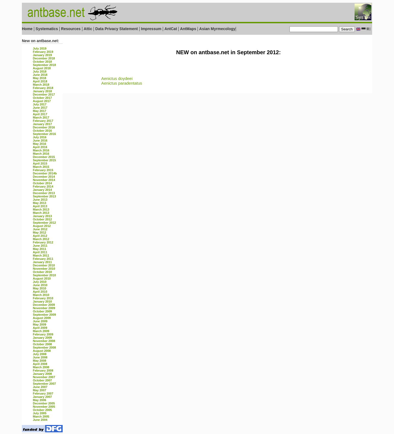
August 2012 (42, 226)
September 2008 (44, 347)
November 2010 (44, 268)
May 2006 (39, 400)
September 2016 (44, 134)
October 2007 (42, 380)
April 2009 (40, 327)
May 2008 (39, 360)
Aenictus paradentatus (121, 83)
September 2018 (44, 65)
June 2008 (40, 357)
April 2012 (40, 235)
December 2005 (44, 403)
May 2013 (39, 203)
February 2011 (43, 258)
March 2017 (41, 117)
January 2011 (42, 262)
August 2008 (42, 350)
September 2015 (44, 160)
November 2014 (44, 180)
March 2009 (41, 331)
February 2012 (43, 242)
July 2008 (40, 354)
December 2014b (45, 173)
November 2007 (44, 377)
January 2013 (42, 216)
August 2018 (42, 68)
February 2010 (43, 298)
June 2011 (40, 245)
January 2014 (42, 189)
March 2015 (41, 166)
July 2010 (40, 281)
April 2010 (40, 291)
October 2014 (42, 183)
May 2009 (39, 324)
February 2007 (43, 393)
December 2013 (44, 193)
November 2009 (44, 308)
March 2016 (41, 150)
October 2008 (42, 344)
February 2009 (43, 334)
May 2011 (39, 249)
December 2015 (44, 157)
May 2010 (39, 288)
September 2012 (44, 222)
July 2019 (40, 48)
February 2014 (43, 186)
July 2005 (40, 413)
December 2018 (44, 58)
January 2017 (42, 124)
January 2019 (42, 55)
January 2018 (42, 91)
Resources (71, 29)
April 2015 (40, 163)
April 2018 (40, 81)
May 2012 (39, 232)
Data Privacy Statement (116, 29)
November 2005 (44, 406)
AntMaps (188, 29)
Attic (88, 29)
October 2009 (42, 311)
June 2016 (40, 140)
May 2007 (39, 390)
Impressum (151, 29)
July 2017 (40, 104)
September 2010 (44, 275)
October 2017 (42, 97)
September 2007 (44, 383)
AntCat (171, 29)
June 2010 (40, 285)
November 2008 (44, 341)
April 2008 (40, 364)
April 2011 (40, 252)
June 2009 (40, 321)
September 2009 (44, 314)
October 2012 (42, 219)
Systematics (47, 29)
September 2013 (44, 196)
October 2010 (42, 272)
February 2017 (43, 120)
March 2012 (41, 239)
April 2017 (40, 114)
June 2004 (40, 419)
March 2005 (41, 416)
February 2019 (43, 51)
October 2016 (42, 130)
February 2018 (43, 88)
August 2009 (42, 318)
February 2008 (43, 370)
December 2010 (44, 265)
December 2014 (44, 176)
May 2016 (39, 143)
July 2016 (40, 137)
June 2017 (40, 107)
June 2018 (40, 74)
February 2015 (43, 170)
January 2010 (42, 301)
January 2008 (42, 373)
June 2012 (40, 229)
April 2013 (40, 206)
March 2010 (41, 295)
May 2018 (39, 78)
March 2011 (41, 255)
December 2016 (44, 127)
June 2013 (40, 199)
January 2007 (42, 396)
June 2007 (40, 387)
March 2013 (41, 209)
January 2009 (42, 337)
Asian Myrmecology (217, 29)
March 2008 (41, 367)
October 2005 (42, 410)
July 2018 (40, 71)
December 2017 (44, 94)
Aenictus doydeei (116, 78)
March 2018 (41, 84)
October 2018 (42, 61)
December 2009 (44, 304)
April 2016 (40, 147)
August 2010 (42, 278)
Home (27, 29)
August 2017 (42, 101)
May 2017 (39, 111)
